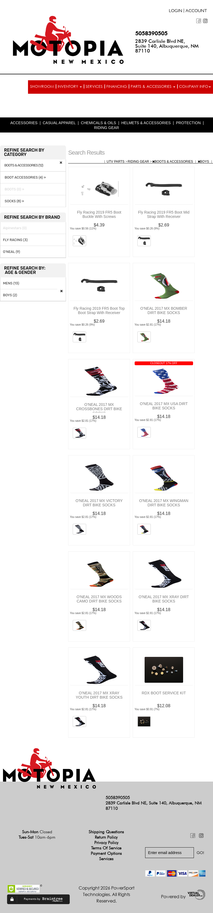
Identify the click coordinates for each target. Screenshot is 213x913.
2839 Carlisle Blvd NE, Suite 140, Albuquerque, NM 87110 (167, 46)
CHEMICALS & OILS (98, 123)
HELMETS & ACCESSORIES (146, 123)
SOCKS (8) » (13, 201)
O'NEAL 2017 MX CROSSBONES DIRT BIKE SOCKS (99, 408)
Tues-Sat (37, 837)
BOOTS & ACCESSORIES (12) (23, 165)
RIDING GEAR (106, 128)
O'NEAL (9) (11, 252)
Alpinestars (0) (15, 228)
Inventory (70, 86)
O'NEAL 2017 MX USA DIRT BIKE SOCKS (164, 406)
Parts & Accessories (153, 86)
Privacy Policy (106, 842)
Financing (116, 86)
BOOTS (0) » (13, 189)
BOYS (204, 161)
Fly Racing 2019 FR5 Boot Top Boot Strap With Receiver (99, 310)
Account (196, 11)
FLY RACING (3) (15, 240)
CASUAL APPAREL (59, 123)
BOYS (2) (10, 295)
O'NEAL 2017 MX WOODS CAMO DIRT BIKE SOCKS (99, 599)
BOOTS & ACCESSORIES (173, 161)
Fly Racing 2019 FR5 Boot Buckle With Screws (99, 214)
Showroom (42, 86)
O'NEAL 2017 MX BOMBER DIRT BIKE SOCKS (163, 310)
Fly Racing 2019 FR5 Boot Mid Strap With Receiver (164, 214)
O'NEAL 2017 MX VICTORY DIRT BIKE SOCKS (99, 503)
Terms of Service (106, 848)
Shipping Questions (106, 831)
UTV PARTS (116, 161)
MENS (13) (11, 283)
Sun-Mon (37, 831)
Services (94, 86)
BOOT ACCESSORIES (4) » (24, 177)
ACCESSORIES (23, 123)
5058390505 (151, 33)
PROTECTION (188, 123)
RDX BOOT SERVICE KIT (164, 693)
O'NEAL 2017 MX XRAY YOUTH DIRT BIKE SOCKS (99, 695)
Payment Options (106, 853)
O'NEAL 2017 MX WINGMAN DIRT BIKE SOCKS (163, 503)
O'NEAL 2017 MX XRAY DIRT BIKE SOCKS (164, 599)
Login (175, 11)
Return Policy (106, 837)
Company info (195, 86)
